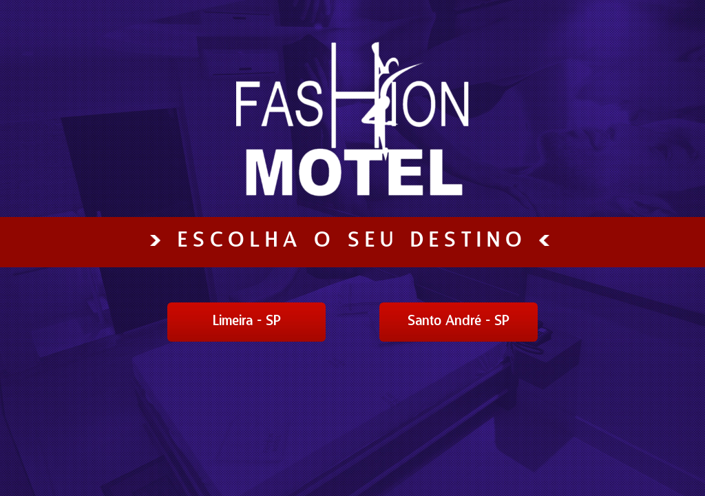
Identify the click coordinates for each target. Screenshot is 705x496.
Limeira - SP (247, 322)
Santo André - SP (458, 322)
